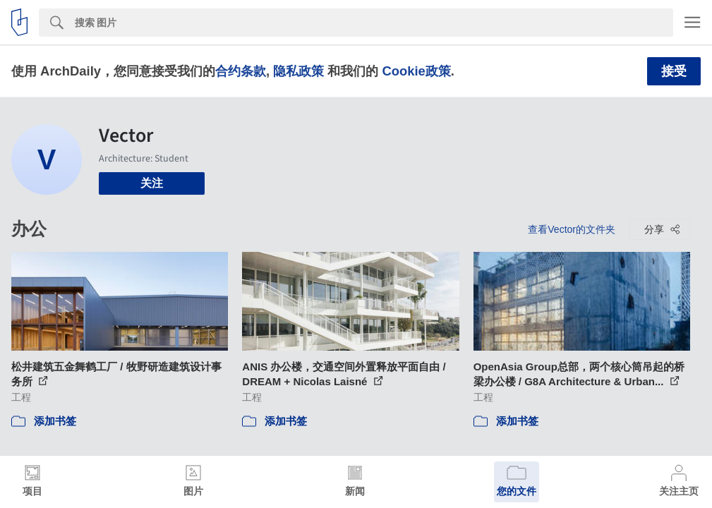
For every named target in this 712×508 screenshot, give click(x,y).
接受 (674, 71)
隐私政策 (298, 71)
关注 (151, 183)
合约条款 (240, 71)
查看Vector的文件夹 (571, 229)
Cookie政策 (416, 71)
